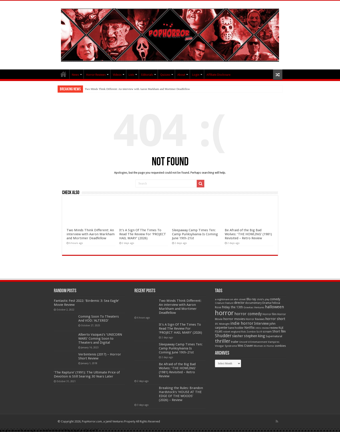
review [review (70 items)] (273, 327)
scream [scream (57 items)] (267, 331)
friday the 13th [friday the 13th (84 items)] (232, 307)
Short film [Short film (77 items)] (279, 331)
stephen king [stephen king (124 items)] (254, 336)
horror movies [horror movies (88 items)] (234, 319)
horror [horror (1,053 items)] (224, 313)
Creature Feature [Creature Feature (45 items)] (224, 303)
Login (195, 74)
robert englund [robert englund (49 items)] (232, 331)
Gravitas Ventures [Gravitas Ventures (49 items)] (254, 307)
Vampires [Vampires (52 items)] (273, 341)
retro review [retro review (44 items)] (262, 328)
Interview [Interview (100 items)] (261, 324)
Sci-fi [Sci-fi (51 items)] (259, 331)
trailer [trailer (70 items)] (235, 341)
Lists (131, 74)
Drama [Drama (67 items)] (266, 302)
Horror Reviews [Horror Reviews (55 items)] (255, 319)
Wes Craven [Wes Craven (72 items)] (245, 345)
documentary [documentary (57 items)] (253, 302)
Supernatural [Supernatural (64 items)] (274, 336)
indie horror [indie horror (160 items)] (241, 323)
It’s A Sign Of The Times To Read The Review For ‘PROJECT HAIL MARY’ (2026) (142, 234)
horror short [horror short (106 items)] (275, 319)
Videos (117, 74)
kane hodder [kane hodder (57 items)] (236, 327)
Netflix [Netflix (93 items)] (249, 328)
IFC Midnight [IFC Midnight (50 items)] (222, 323)
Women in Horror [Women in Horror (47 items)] (264, 346)
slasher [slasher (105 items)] (237, 336)
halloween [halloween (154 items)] (274, 306)
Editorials (147, 74)
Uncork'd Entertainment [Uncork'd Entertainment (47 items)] (253, 342)
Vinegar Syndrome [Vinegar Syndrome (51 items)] (226, 345)
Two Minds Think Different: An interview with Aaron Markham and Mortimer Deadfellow (137, 89)
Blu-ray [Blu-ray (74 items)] (251, 299)
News (75, 74)
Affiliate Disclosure (218, 74)
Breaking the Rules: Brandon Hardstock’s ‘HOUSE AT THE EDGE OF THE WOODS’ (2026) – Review (181, 394)
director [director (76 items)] (239, 302)
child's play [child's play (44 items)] (263, 299)
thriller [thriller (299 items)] (222, 341)
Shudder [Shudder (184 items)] (223, 335)
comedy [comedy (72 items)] (275, 299)
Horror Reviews (96, 74)
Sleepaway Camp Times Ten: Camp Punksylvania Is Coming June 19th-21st (195, 234)
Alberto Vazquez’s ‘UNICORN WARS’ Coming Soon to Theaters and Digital (100, 339)
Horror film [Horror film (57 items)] (270, 314)
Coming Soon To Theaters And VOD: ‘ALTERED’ (98, 318)
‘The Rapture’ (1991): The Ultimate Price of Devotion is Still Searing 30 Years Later (87, 374)
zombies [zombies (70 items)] (280, 345)
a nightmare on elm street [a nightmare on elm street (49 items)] (230, 299)
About (181, 74)
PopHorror (63, 74)
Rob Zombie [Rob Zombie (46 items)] (248, 331)
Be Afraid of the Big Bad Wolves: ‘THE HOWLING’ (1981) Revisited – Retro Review (248, 234)
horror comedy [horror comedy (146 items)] (248, 313)
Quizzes (165, 74)
